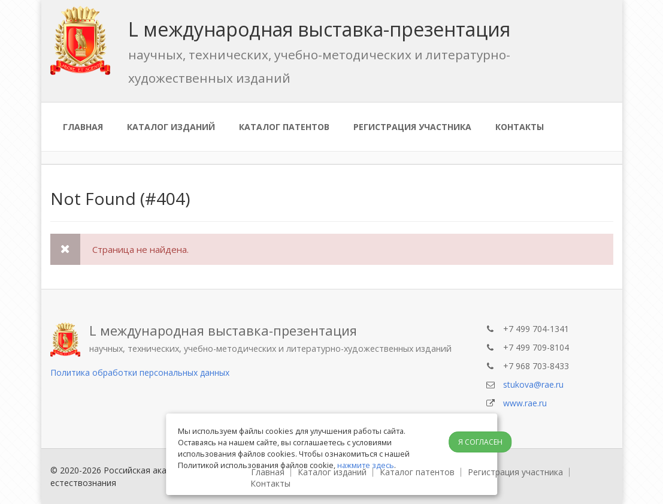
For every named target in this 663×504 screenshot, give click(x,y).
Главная (83, 126)
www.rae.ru (525, 403)
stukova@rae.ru (533, 384)
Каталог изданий (171, 126)
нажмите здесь (365, 465)
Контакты (519, 126)
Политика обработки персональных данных (139, 372)
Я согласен (480, 442)
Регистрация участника (412, 126)
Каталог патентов (284, 126)
